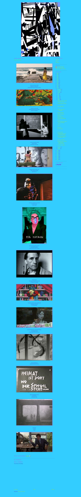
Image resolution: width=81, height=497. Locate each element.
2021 (57, 79)
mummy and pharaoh (60, 106)
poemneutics (59, 115)
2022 (57, 77)
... (57, 130)
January (59, 148)
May (58, 96)
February (59, 147)
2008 (57, 159)
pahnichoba (57, 59)
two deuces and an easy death (61, 103)
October (59, 92)
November (59, 90)
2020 (57, 80)
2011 (57, 154)
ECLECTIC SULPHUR (61, 139)
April (58, 98)
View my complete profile (60, 68)
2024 (57, 76)
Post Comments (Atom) (21, 491)
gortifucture (59, 127)
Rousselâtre (57, 62)
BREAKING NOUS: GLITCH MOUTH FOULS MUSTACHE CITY (61, 142)
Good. (58, 125)
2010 (57, 156)
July (58, 93)
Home (34, 489)
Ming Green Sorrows (60, 112)
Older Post (53, 489)
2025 (57, 74)
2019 (57, 82)
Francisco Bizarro (60, 128)
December (59, 89)
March (59, 99)
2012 (57, 153)
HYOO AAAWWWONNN (61, 118)
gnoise (57, 61)
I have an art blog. (60, 132)
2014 (57, 150)
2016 (57, 86)
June (58, 95)
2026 (57, 73)
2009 (57, 157)
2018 (57, 83)
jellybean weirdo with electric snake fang (40, 4)
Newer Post (15, 489)
